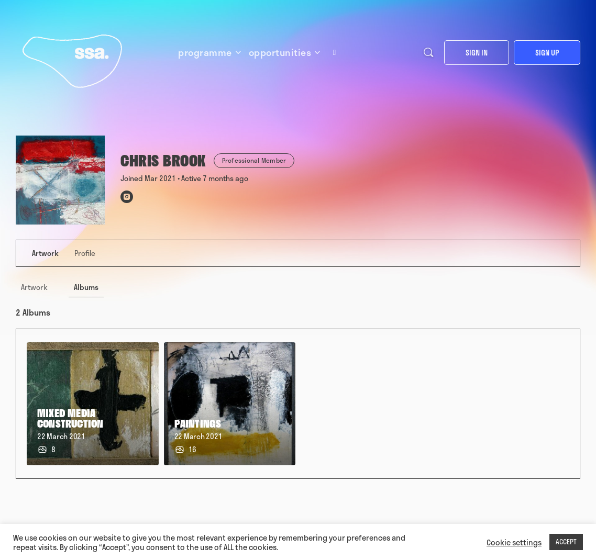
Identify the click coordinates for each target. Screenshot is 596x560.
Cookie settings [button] (514, 542)
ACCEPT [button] (566, 541)
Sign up (547, 52)
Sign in (477, 52)
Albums (86, 287)
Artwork (34, 287)
